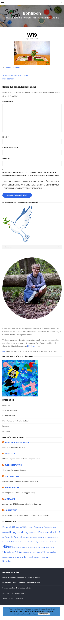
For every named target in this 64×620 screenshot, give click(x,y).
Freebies (5, 426)
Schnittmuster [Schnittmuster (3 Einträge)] (32, 547)
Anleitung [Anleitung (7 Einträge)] (38, 527)
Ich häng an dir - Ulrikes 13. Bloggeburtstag (18, 493)
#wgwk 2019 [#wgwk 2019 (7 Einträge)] (8, 527)
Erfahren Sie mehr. (29, 614)
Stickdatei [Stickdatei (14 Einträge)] (8, 552)
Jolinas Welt (10, 510)
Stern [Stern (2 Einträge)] (47, 547)
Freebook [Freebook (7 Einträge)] (17, 537)
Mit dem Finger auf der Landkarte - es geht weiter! (21, 459)
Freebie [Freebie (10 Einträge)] (9, 537)
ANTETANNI (9, 499)
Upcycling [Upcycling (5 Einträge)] (6, 561)
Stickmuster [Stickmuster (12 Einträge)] (49, 552)
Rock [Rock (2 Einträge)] (19, 547)
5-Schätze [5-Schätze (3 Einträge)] (29, 527)
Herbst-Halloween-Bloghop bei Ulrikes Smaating (21, 577)
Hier (4, 351)
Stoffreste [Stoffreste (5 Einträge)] (19, 557)
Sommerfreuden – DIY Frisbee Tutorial (16, 588)
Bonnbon (32, 13)
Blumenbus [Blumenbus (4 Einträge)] (33, 532)
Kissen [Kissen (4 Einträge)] (56, 537)
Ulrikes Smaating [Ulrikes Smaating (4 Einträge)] (46, 557)
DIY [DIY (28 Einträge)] (57, 532)
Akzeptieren (44, 614)
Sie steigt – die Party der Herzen (14, 593)
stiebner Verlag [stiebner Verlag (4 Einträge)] (8, 557)
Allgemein (6, 405)
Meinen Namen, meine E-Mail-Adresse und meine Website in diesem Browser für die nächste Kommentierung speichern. (30, 174)
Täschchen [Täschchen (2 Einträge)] (36, 558)
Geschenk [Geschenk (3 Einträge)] (26, 537)
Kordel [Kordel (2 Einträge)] (4, 542)
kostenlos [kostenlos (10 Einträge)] (12, 541)
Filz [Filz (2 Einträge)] (3, 537)
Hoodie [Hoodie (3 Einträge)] (32, 537)
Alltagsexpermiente (9, 410)
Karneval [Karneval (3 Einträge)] (50, 537)
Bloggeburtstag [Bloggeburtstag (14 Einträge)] (19, 532)
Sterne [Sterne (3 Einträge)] (51, 547)
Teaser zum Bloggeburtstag (12, 598)
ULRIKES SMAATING (13, 465)
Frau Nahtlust (11, 476)
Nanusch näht (11, 487)
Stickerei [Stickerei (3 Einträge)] (26, 553)
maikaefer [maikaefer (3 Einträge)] (26, 542)
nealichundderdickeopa (16, 442)
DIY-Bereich (31, 346)
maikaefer (9, 454)
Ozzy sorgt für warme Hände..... (14, 470)
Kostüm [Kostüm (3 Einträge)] (20, 542)
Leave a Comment (12, 67)
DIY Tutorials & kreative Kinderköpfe (15, 421)
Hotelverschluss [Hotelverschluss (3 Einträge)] (40, 537)
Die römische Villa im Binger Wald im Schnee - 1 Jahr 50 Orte (25, 515)
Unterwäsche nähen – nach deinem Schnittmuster (21, 583)
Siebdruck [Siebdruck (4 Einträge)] (41, 547)
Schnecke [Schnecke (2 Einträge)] (24, 547)
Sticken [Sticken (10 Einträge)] (19, 552)
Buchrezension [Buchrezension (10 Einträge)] (46, 532)
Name (5, 137)
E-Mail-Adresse (10, 148)
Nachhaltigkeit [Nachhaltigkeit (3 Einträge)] (35, 542)
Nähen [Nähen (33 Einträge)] (7, 546)
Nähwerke (6, 431)
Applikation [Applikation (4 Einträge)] (48, 527)
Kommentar (8, 101)
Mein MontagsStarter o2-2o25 (13, 447)
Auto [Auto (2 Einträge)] (54, 527)
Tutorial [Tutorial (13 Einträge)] (28, 557)
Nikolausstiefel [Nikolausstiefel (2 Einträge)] (45, 542)
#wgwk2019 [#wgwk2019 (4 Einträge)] (21, 527)
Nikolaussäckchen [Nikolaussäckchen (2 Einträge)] (55, 542)
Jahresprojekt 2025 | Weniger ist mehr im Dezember (21, 504)
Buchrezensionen (8, 415)
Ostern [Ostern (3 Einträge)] (15, 547)
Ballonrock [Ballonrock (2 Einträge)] (5, 533)
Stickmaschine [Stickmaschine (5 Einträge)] (36, 552)
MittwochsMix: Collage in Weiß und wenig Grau (20, 481)
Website (6, 159)
